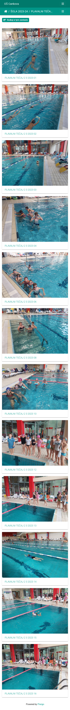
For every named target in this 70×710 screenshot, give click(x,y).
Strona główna (5, 11)
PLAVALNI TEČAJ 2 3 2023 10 (20, 413)
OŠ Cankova (11, 3)
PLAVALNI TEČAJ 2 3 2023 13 (20, 525)
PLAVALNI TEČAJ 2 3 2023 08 (20, 357)
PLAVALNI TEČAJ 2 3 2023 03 (20, 189)
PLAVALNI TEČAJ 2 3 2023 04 (20, 245)
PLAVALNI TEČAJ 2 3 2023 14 (20, 581)
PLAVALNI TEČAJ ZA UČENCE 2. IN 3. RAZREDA (42, 11)
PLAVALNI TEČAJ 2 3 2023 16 (20, 693)
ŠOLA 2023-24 (19, 11)
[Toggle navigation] (63, 4)
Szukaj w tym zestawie (15, 20)
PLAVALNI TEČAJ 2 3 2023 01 (20, 78)
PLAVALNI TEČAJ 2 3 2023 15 (20, 637)
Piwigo (41, 704)
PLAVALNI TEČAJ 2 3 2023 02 (20, 133)
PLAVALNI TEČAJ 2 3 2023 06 (20, 301)
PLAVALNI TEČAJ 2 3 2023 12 (20, 469)
